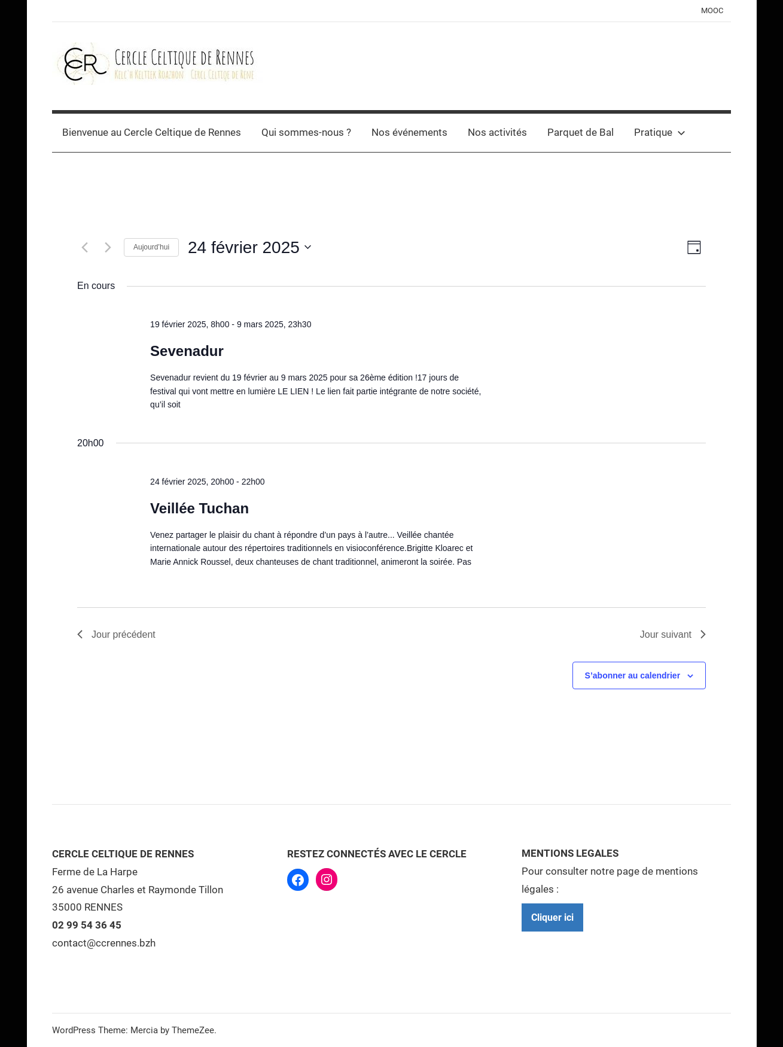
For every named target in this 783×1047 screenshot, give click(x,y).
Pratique (659, 132)
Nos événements (409, 132)
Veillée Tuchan (199, 508)
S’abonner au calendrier (633, 675)
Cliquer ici (552, 917)
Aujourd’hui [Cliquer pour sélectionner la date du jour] (151, 247)
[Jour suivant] (107, 247)
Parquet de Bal (580, 132)
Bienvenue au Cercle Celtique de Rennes (151, 132)
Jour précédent (116, 634)
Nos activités (497, 132)
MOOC (712, 10)
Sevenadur (187, 351)
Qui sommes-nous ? (306, 132)
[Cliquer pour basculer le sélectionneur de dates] (249, 248)
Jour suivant (673, 634)
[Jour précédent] (84, 247)
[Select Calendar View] (694, 247)
